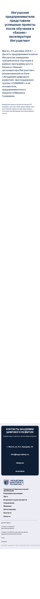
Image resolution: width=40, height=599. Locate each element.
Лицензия (4, 541)
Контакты (7, 513)
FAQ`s (6, 496)
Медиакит (8, 506)
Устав (2, 538)
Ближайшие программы (13, 493)
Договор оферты (6, 522)
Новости (7, 516)
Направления (9, 503)
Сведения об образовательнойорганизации (16, 490)
